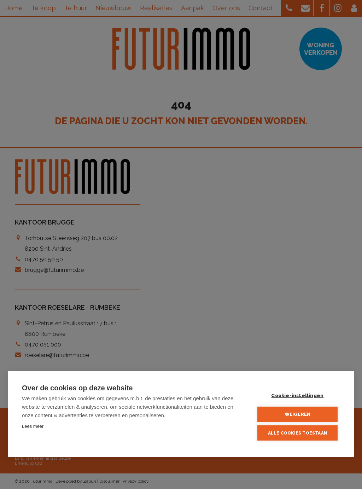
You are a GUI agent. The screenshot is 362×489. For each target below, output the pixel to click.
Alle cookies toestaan (297, 433)
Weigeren (298, 414)
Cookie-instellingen (298, 395)
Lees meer (32, 426)
